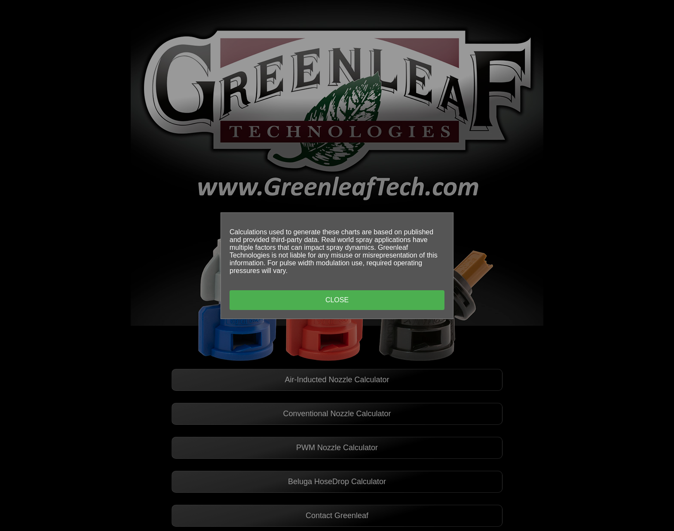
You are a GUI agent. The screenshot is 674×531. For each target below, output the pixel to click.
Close (337, 300)
